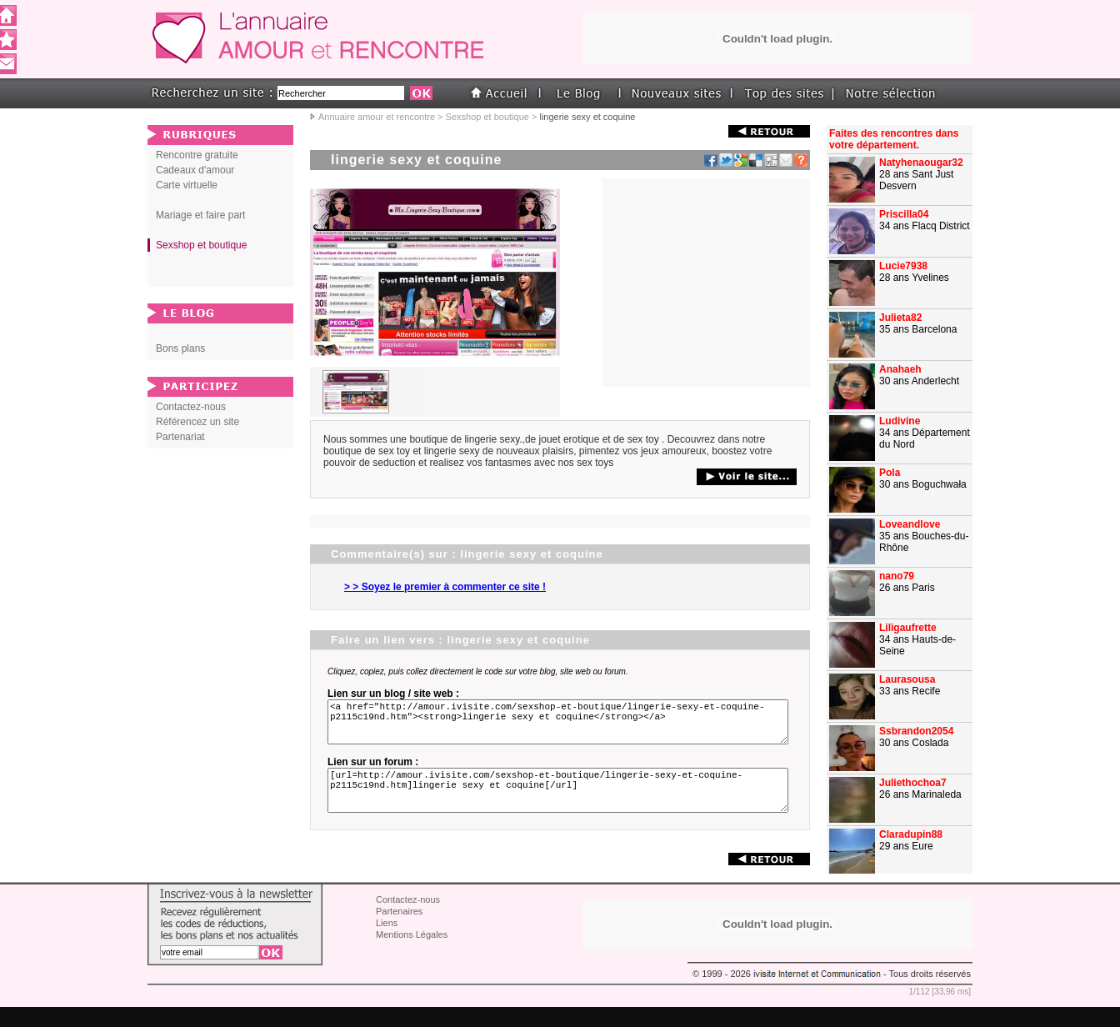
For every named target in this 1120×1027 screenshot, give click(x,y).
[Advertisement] (706, 282)
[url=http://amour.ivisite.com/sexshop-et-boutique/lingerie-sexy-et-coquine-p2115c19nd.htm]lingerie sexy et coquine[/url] (561, 805)
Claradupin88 (910, 834)
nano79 (896, 576)
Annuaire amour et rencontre (376, 117)
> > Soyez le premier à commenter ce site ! (445, 587)
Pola (889, 472)
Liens (387, 943)
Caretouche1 (909, 886)
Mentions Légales (412, 954)
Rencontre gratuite (197, 155)
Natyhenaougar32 (921, 162)
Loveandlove (909, 524)
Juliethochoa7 (913, 783)
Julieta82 (900, 317)
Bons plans (180, 348)
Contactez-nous (191, 407)
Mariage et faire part (200, 215)
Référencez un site (197, 422)
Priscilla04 (903, 214)
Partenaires (399, 931)
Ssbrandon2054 (916, 731)
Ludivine (899, 421)
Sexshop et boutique (487, 117)
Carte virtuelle (187, 185)
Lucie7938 (903, 266)
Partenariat (180, 437)
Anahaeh (900, 369)
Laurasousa (907, 679)
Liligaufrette (908, 628)
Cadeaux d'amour (195, 170)
